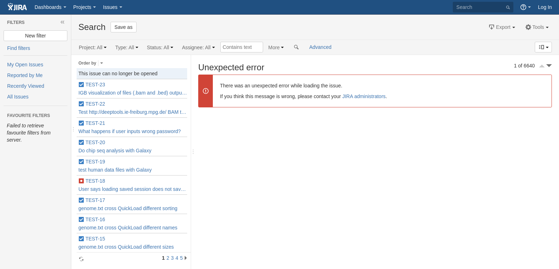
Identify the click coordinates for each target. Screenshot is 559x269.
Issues (110, 7)
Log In (545, 7)
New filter (35, 36)
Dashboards (48, 7)
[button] (501, 27)
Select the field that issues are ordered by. (101, 63)
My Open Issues (25, 64)
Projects (82, 7)
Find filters (18, 48)
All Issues (18, 97)
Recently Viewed (25, 86)
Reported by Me (25, 75)
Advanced (320, 47)
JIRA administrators (363, 96)
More (274, 47)
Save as (123, 27)
